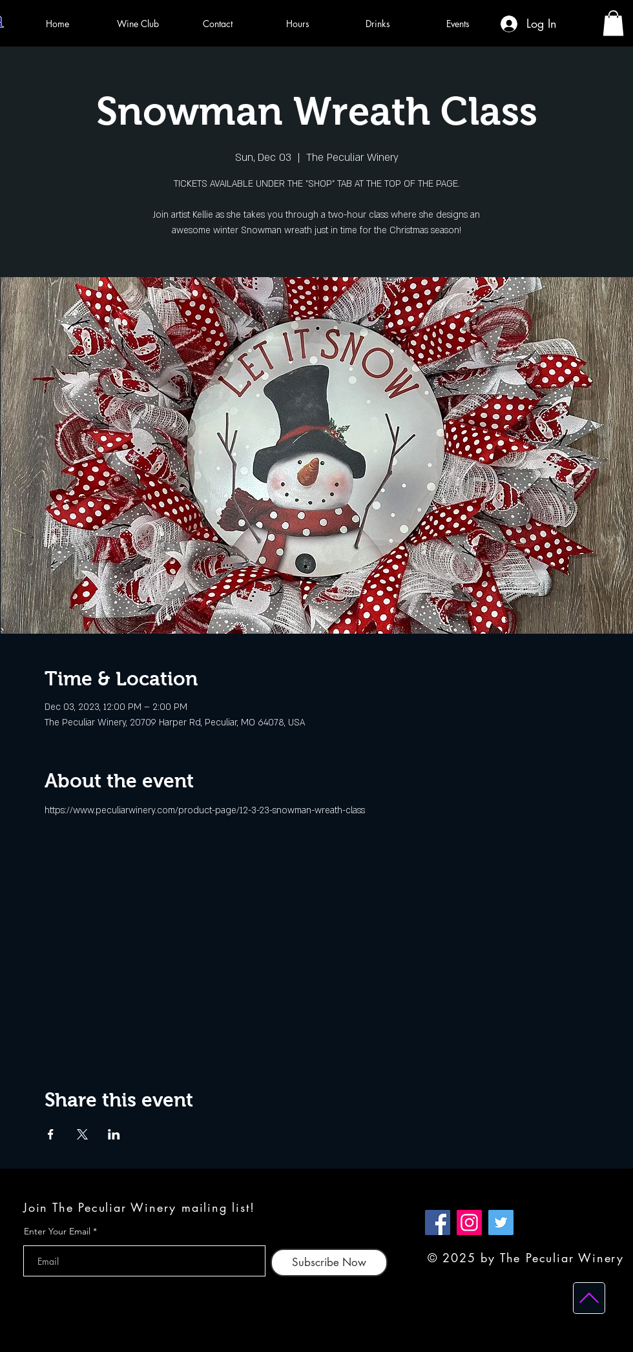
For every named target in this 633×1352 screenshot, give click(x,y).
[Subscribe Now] (329, 1262)
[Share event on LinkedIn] (114, 1134)
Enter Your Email (57, 1231)
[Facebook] (437, 1222)
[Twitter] (501, 1222)
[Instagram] (469, 1222)
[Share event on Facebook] (51, 1134)
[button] (613, 23)
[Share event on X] (82, 1134)
